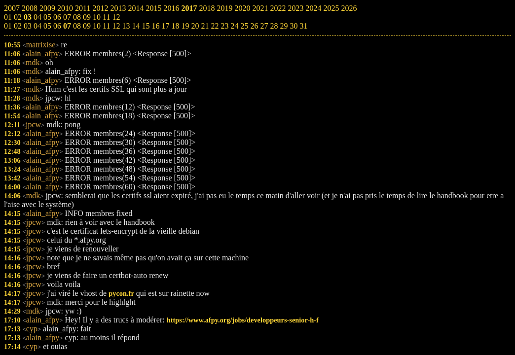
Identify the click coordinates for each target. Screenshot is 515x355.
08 (77, 26)
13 (126, 26)
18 (175, 26)
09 (87, 26)
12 (116, 26)
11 (106, 26)
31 (303, 26)
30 (293, 26)
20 (195, 26)
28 (274, 26)
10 (97, 26)
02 (18, 26)
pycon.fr (121, 293)
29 (284, 26)
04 (37, 26)
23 (224, 26)
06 (57, 26)
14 (136, 26)
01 (8, 26)
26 (254, 26)
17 (165, 26)
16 (155, 26)
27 (264, 26)
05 (47, 26)
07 (67, 26)
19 (185, 26)
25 (244, 26)
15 (145, 26)
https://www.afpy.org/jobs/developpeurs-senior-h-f (243, 320)
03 (28, 26)
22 (215, 26)
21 (205, 26)
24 (234, 26)
